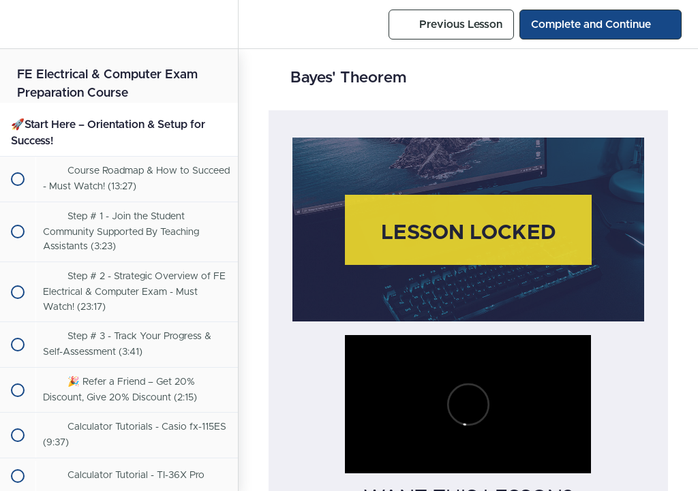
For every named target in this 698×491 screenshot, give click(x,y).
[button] (17, 24)
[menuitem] (221, 24)
